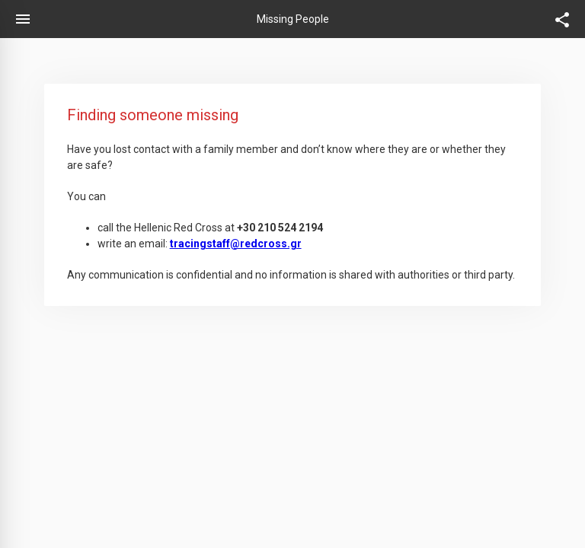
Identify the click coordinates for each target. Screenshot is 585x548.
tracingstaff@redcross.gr (236, 243)
